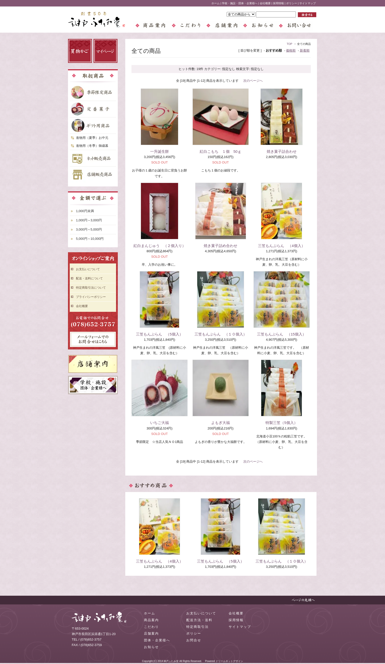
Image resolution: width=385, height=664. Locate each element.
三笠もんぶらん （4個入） (281, 246)
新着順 (305, 50)
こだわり (151, 627)
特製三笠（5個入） (281, 422)
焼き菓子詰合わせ (282, 151)
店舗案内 (151, 633)
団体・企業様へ (157, 640)
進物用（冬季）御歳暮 (92, 146)
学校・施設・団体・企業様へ (239, 3)
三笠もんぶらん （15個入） (281, 334)
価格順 (291, 50)
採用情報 (278, 3)
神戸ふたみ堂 (171, 661)
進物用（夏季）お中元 (92, 138)
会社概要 (265, 3)
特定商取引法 (197, 627)
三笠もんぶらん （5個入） (159, 334)
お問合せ (193, 640)
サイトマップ (307, 3)
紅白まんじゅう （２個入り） (159, 246)
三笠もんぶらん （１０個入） (220, 334)
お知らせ (151, 647)
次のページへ (253, 81)
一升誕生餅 (159, 151)
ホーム (215, 3)
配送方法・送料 (199, 620)
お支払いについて (88, 269)
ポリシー (291, 3)
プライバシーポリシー (91, 297)
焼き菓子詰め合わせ (220, 246)
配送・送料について (89, 278)
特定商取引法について (91, 287)
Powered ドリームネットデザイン (224, 661)
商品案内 (151, 620)
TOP (289, 43)
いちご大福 (159, 422)
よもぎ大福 (220, 422)
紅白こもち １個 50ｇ (220, 151)
